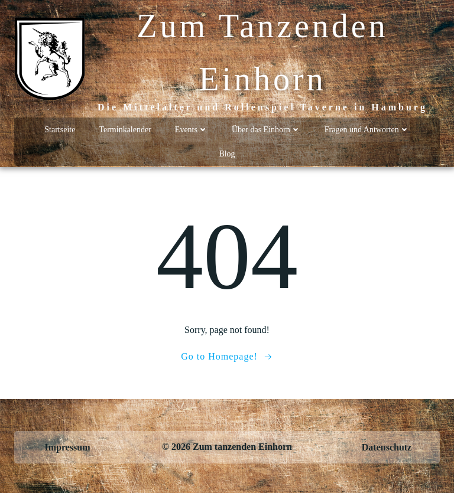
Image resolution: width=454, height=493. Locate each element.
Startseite (59, 129)
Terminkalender (125, 129)
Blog (227, 153)
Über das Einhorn (266, 129)
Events (191, 129)
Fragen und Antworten (367, 129)
